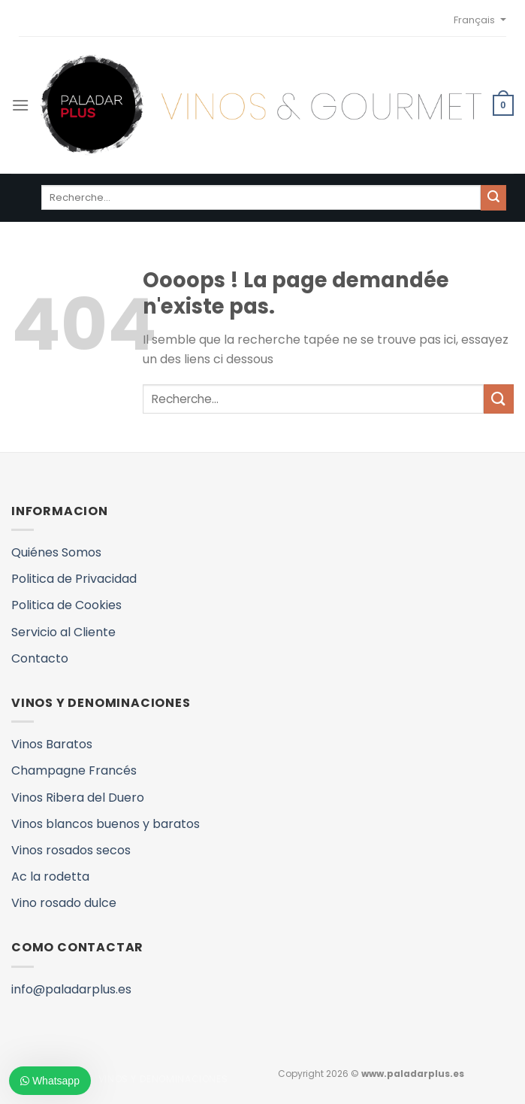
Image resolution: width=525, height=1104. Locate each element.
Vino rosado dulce (63, 902)
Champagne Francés (74, 770)
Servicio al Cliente (63, 632)
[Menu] (20, 104)
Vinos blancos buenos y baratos (105, 824)
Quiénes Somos (56, 552)
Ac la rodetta (50, 876)
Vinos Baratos (51, 744)
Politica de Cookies (66, 605)
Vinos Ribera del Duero (77, 797)
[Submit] (499, 399)
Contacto (39, 658)
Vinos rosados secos (71, 850)
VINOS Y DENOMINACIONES (163, 1078)
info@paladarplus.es (71, 989)
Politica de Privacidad (74, 578)
